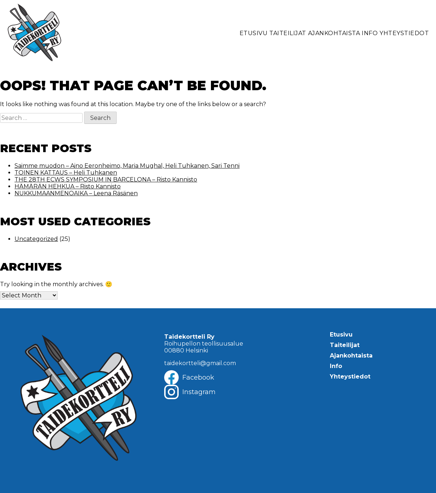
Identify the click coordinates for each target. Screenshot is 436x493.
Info (370, 33)
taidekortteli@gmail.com (200, 363)
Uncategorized (36, 238)
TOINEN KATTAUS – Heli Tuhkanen (65, 172)
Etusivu (254, 33)
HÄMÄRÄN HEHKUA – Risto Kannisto (67, 186)
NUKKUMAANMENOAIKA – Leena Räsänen (76, 193)
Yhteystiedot (404, 33)
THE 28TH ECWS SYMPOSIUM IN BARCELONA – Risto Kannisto (105, 179)
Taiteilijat (287, 33)
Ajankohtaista (334, 33)
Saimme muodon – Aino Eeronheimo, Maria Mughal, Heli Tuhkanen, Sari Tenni (127, 165)
